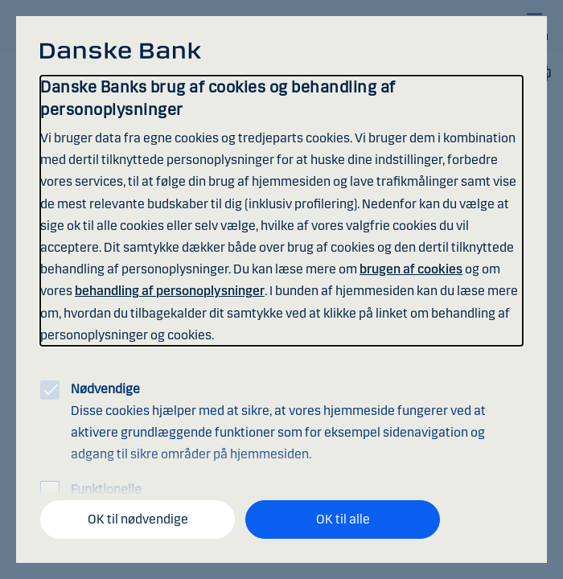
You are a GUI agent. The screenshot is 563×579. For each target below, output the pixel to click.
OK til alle (343, 519)
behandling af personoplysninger (170, 290)
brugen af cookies (411, 269)
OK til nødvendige (138, 519)
